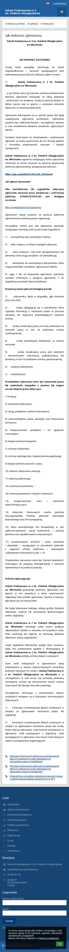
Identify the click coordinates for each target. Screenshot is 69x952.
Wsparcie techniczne (18, 809)
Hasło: (5, 909)
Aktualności (13, 850)
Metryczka (12, 830)
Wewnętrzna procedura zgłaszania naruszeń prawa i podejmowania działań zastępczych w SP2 (34, 777)
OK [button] (59, 944)
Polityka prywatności (18, 825)
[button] (47, 3)
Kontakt (11, 845)
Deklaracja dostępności (19, 814)
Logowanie (60, 3)
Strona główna (15, 23)
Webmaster (13, 804)
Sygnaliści (47, 23)
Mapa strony (13, 835)
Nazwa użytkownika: (13, 898)
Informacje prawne (17, 820)
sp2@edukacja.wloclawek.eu (22, 869)
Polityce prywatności (49, 938)
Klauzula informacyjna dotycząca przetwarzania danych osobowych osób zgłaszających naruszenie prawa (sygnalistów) (32, 759)
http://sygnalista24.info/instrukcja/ (23, 207)
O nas (10, 840)
